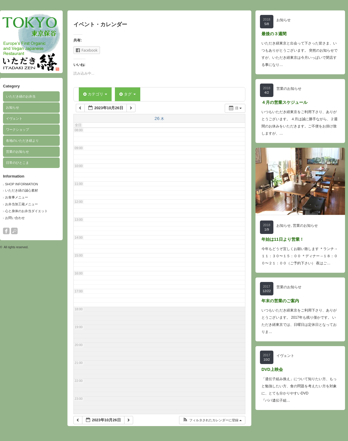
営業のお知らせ (17, 151)
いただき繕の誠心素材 (21, 190)
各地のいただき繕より (22, 140)
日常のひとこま (17, 162)
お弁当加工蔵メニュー (21, 204)
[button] (212, 420)
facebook (6, 231)
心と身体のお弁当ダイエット (26, 211)
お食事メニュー (16, 197)
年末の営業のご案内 (280, 300)
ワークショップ (17, 129)
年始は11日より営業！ (282, 239)
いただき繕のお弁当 (21, 96)
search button (14, 231)
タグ (127, 94)
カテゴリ (95, 94)
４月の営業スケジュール (284, 102)
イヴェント (14, 118)
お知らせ (12, 107)
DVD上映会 (272, 369)
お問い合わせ (15, 218)
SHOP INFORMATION (21, 184)
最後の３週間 (274, 33)
